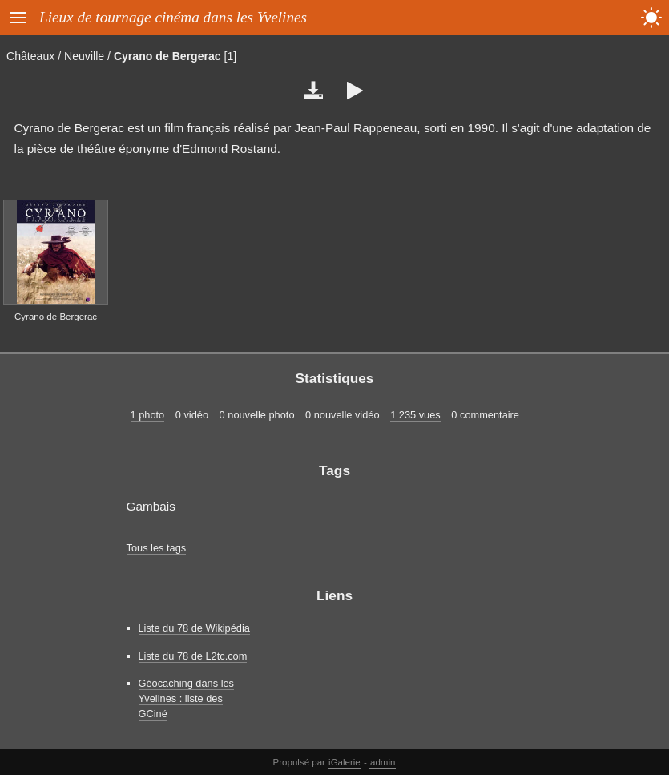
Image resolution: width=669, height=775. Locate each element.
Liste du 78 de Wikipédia (194, 628)
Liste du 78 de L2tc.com (193, 656)
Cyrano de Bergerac (167, 56)
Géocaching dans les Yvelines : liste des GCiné (187, 698)
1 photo (148, 415)
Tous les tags (157, 548)
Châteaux (30, 56)
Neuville (84, 56)
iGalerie (344, 762)
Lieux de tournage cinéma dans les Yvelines (173, 17)
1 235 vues (415, 415)
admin (382, 762)
